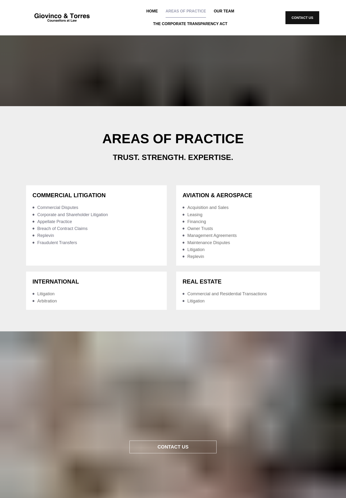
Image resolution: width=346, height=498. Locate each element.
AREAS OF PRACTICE (186, 11)
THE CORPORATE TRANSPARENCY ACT (190, 24)
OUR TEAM (224, 11)
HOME (152, 11)
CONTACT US (302, 18)
